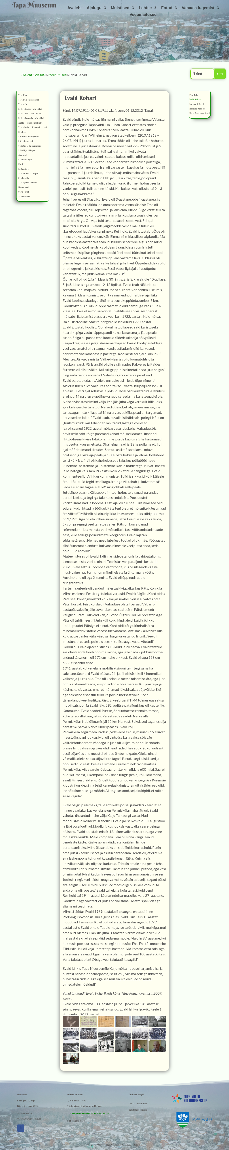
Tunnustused (24, 197)
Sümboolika (23, 178)
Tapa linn (22, 95)
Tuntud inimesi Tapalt (28, 174)
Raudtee (21, 132)
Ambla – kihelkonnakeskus (31, 123)
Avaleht (74, 8)
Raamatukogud (25, 160)
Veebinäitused (143, 15)
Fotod (166, 8)
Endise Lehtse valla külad (30, 109)
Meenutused (23, 188)
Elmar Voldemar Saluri (199, 113)
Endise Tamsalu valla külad (31, 118)
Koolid (21, 164)
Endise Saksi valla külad (29, 114)
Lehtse (145, 8)
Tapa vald (22, 104)
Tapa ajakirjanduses (27, 183)
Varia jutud (23, 192)
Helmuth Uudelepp (197, 109)
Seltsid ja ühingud (26, 151)
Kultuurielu (23, 169)
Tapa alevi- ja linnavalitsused (32, 128)
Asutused (22, 155)
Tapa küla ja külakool (28, 100)
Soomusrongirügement (29, 137)
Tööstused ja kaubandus (29, 146)
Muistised (120, 8)
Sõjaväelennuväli (26, 141)
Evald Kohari (195, 100)
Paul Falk (193, 95)
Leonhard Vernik (196, 104)
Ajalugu (94, 8)
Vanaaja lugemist (198, 8)
